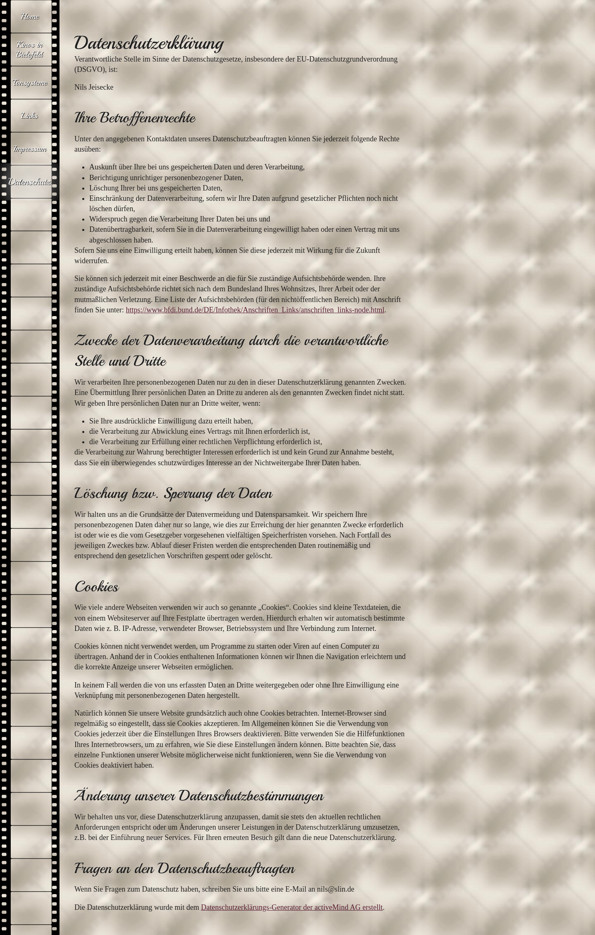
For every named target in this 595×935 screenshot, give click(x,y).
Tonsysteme (29, 82)
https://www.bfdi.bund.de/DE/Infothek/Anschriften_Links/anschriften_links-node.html (255, 310)
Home (29, 16)
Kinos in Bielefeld (29, 49)
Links (29, 115)
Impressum (29, 148)
